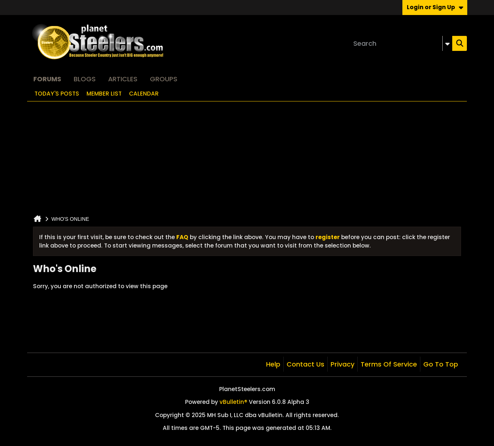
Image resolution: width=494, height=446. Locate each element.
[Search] (401, 43)
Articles (122, 78)
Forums (47, 78)
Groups (163, 78)
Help (273, 364)
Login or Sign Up (435, 7)
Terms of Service (389, 364)
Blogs (85, 78)
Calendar (144, 93)
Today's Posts (56, 93)
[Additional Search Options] (447, 43)
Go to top (440, 364)
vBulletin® (233, 402)
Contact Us (305, 364)
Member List (104, 93)
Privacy (342, 364)
